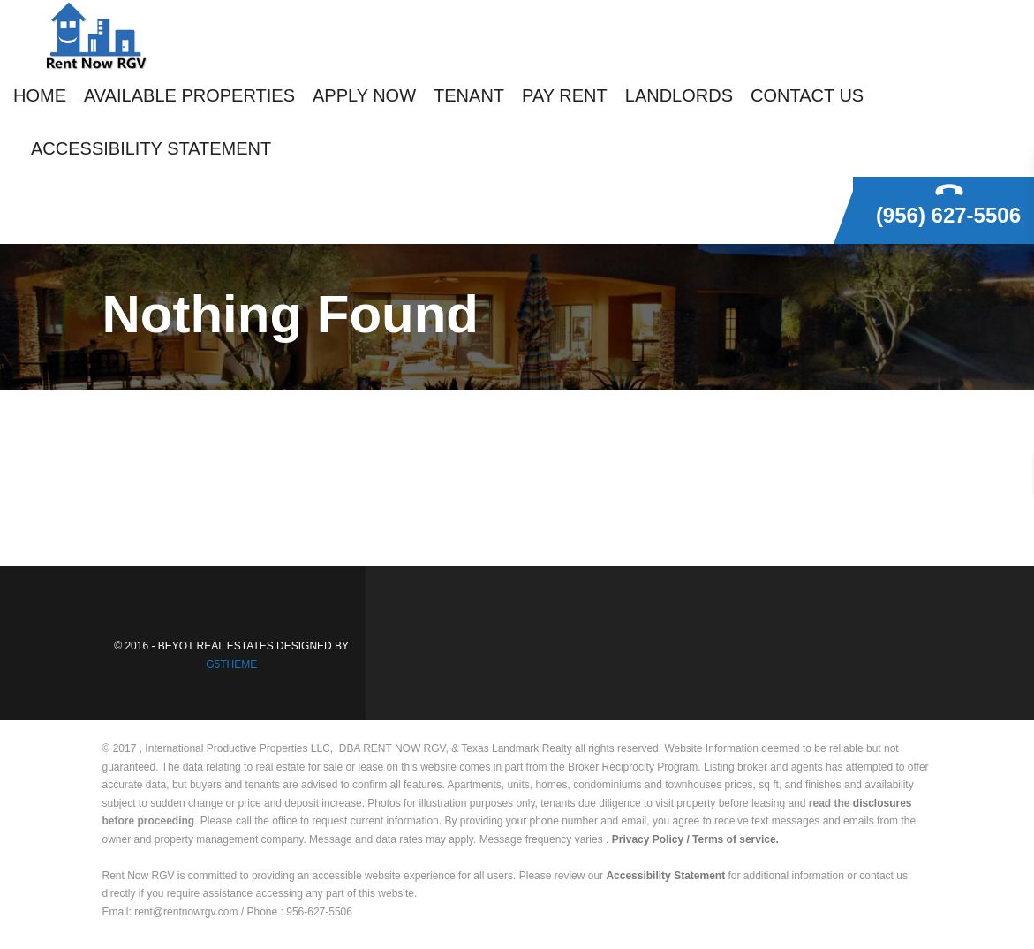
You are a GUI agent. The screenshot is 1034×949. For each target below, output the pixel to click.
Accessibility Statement (665, 875)
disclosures (882, 803)
